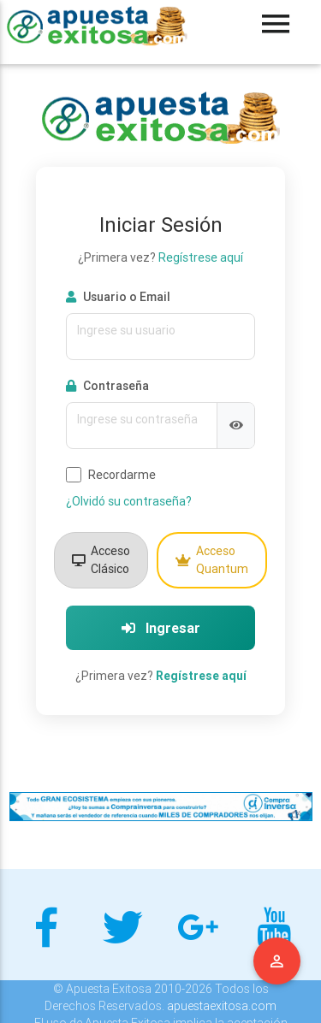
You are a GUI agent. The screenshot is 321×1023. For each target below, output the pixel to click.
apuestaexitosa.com (221, 1006)
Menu (277, 961)
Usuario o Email (118, 297)
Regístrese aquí (200, 257)
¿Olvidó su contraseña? (129, 501)
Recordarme (111, 475)
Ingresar (161, 627)
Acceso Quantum (211, 560)
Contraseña (107, 385)
